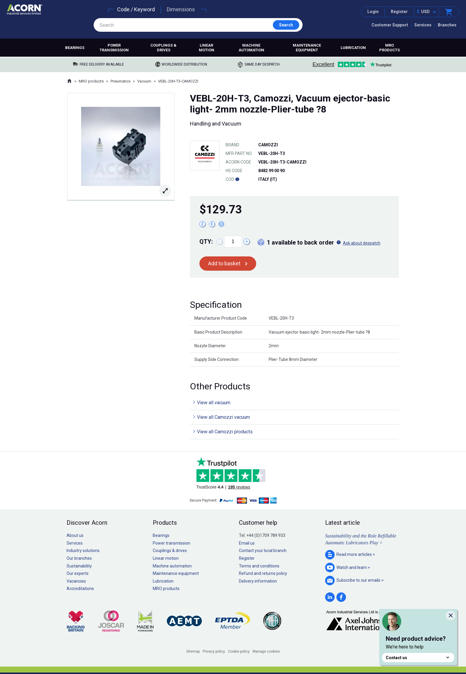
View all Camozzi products (225, 431)
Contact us (418, 657)
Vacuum (144, 81)
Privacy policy (214, 651)
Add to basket (224, 263)
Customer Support (389, 25)
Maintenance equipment (307, 47)
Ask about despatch (361, 243)
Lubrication (353, 47)
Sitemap (193, 651)
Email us (247, 543)
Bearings (74, 47)
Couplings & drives (163, 47)
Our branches (79, 558)
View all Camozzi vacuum (223, 417)
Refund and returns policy (263, 573)
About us (75, 535)
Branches (447, 25)
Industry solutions (83, 550)
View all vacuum (213, 402)
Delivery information (258, 581)
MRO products (389, 47)
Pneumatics (120, 81)
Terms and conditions (259, 566)
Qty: (206, 241)
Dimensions (181, 9)
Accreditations (80, 588)
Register (399, 11)
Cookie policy (239, 651)
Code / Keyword (136, 9)
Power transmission (114, 47)
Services (423, 25)
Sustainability (79, 566)
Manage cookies (266, 651)
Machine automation (251, 47)
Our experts (78, 573)
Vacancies (76, 581)
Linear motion (206, 47)
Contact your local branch (262, 550)
